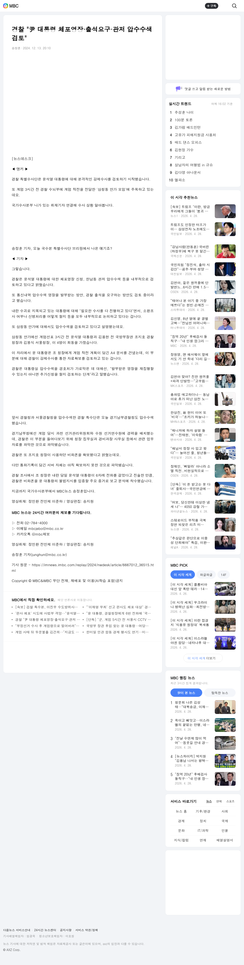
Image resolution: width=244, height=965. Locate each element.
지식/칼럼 (181, 840)
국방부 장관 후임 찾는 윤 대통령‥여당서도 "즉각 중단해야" (119, 625)
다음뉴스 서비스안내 (16, 930)
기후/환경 (203, 811)
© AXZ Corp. (11, 950)
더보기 (203, 658)
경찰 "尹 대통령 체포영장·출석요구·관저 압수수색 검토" (48, 619)
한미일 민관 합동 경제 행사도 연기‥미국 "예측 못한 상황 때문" (119, 632)
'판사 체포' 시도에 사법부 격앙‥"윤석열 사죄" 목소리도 (48, 613)
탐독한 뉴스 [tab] (219, 693)
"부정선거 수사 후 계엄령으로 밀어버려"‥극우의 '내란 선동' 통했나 (48, 625)
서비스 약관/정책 (86, 930)
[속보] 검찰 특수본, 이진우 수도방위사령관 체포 (48, 607)
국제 (224, 820)
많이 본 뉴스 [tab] (186, 693)
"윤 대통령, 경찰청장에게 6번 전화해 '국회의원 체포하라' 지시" (119, 613)
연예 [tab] (219, 801)
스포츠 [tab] (230, 801)
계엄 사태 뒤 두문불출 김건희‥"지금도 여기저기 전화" (48, 632)
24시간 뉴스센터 (45, 930)
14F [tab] (223, 574)
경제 (181, 820)
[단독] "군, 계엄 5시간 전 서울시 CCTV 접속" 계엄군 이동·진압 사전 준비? (119, 619)
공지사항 (66, 930)
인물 (224, 830)
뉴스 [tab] (209, 801)
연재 (203, 840)
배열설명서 (224, 840)
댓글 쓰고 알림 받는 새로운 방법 (203, 88)
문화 (181, 830)
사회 (224, 811)
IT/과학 (203, 830)
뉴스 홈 (181, 811)
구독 (211, 6)
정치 (203, 820)
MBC (13, 6)
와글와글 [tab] (206, 574)
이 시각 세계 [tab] (183, 574)
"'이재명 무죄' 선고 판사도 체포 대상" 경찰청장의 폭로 (119, 607)
